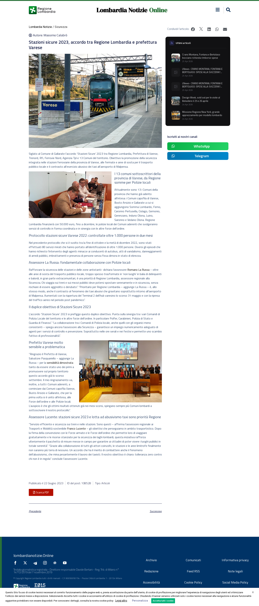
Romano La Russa (138, 269)
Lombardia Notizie (121, 10)
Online (158, 10)
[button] (228, 10)
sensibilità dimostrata (60, 362)
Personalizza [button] (140, 600)
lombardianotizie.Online (33, 555)
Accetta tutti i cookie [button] (163, 601)
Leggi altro (121, 600)
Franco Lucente (76, 428)
